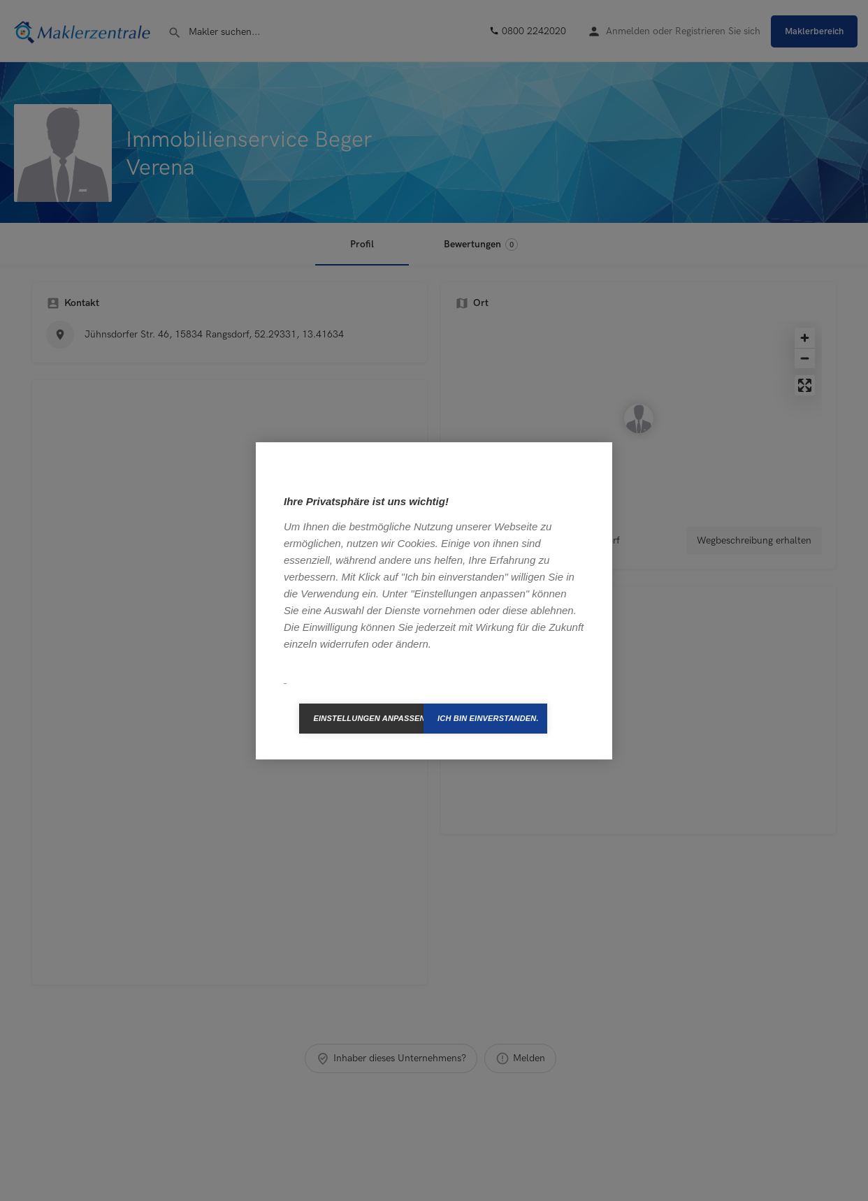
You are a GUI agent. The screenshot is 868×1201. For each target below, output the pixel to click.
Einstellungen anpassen (368, 718)
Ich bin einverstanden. (488, 718)
